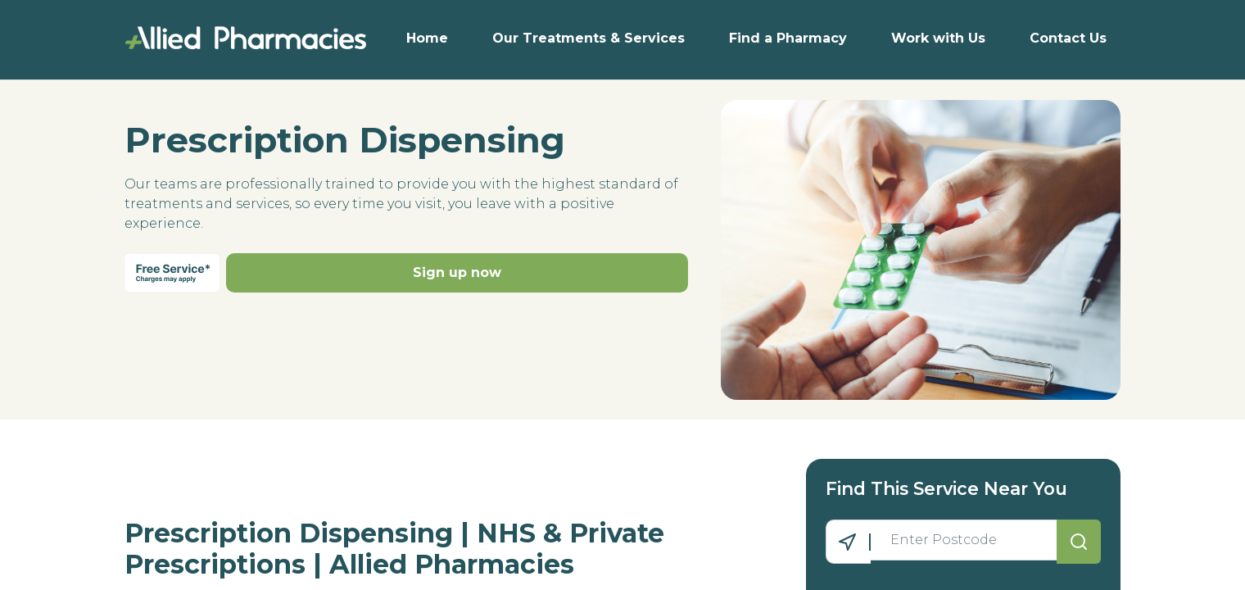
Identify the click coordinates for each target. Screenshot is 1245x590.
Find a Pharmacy (788, 38)
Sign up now (457, 272)
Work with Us (938, 38)
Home (427, 38)
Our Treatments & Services (588, 38)
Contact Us (1068, 38)
